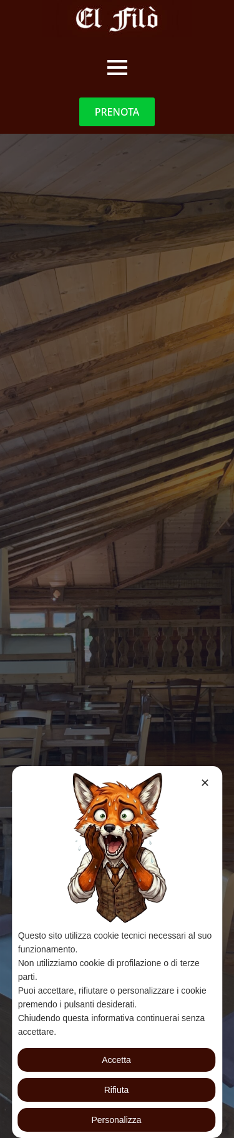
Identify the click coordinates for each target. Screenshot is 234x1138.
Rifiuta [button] (116, 1090)
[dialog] (117, 952)
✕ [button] (205, 783)
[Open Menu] (117, 67)
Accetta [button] (116, 1060)
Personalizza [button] (116, 1120)
